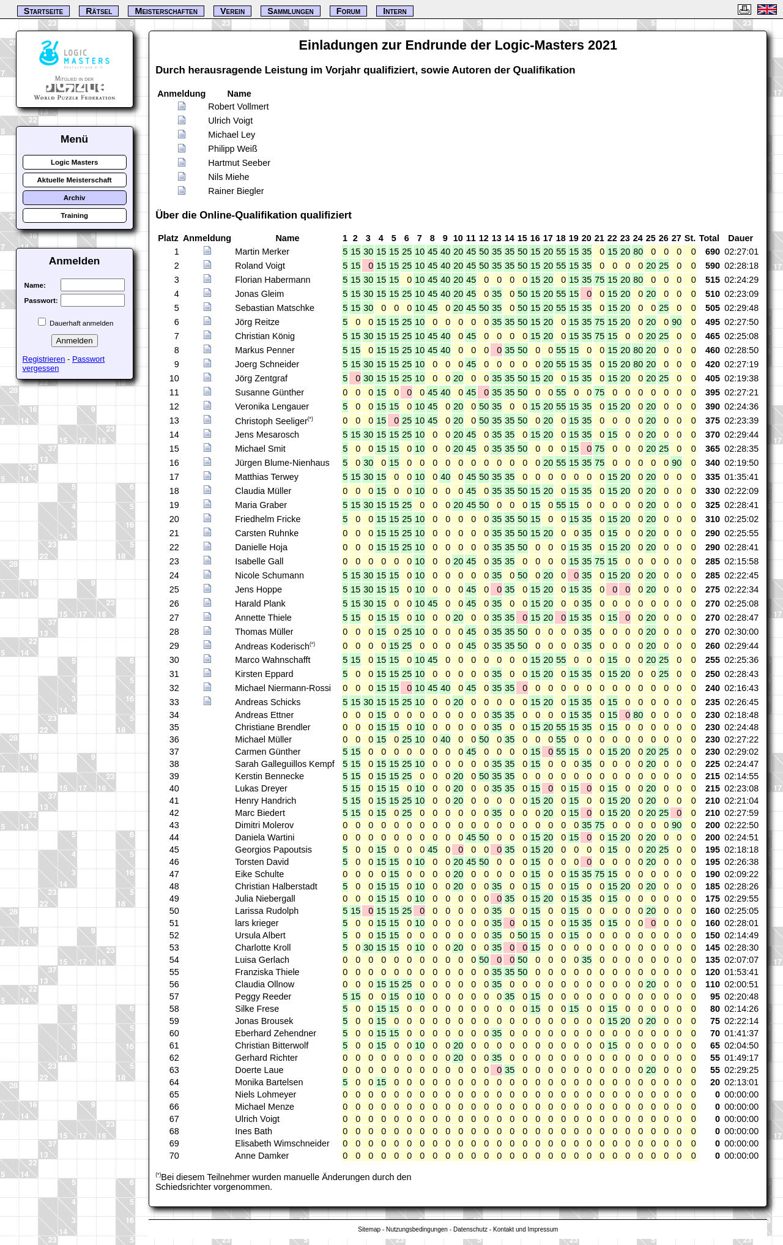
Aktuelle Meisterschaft (74, 180)
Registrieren (44, 359)
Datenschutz (470, 1229)
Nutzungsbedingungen (417, 1229)
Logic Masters (74, 162)
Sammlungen (290, 11)
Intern (394, 11)
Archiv (75, 197)
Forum (348, 11)
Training (74, 215)
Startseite (43, 11)
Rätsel (99, 11)
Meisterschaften (166, 11)
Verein (232, 11)
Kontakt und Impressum (525, 1229)
